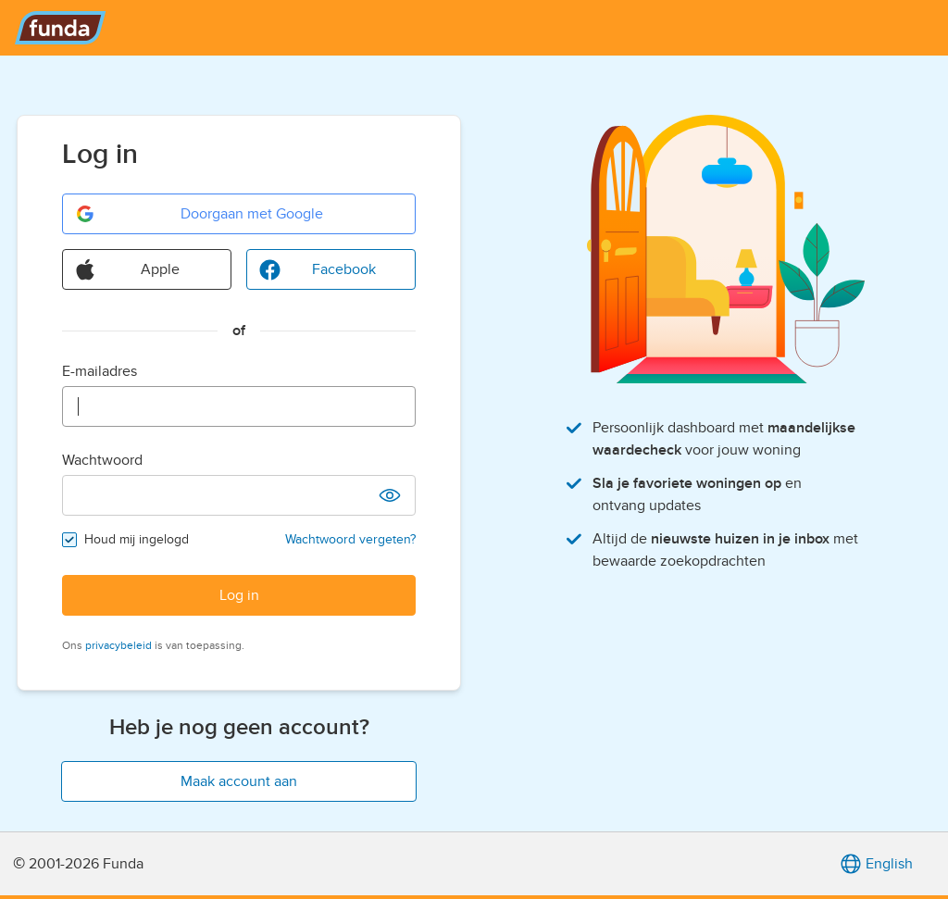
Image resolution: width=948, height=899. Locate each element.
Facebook (317, 269)
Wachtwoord (102, 460)
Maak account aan (239, 781)
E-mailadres (99, 371)
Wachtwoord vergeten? (350, 539)
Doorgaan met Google (198, 214)
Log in (239, 595)
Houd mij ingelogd (136, 539)
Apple (127, 269)
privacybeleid (118, 645)
